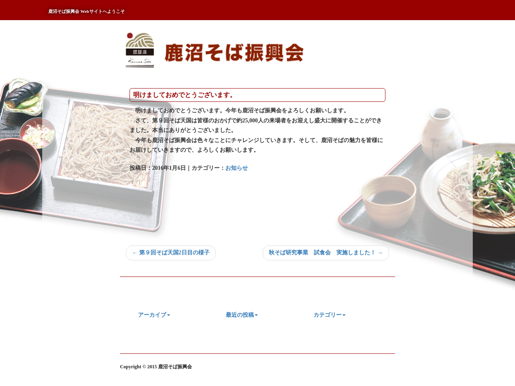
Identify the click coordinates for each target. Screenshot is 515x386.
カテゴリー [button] (329, 315)
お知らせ (236, 168)
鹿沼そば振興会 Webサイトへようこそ (86, 11)
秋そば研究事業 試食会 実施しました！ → (326, 253)
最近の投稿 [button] (242, 315)
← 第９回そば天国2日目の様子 (171, 253)
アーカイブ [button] (154, 315)
